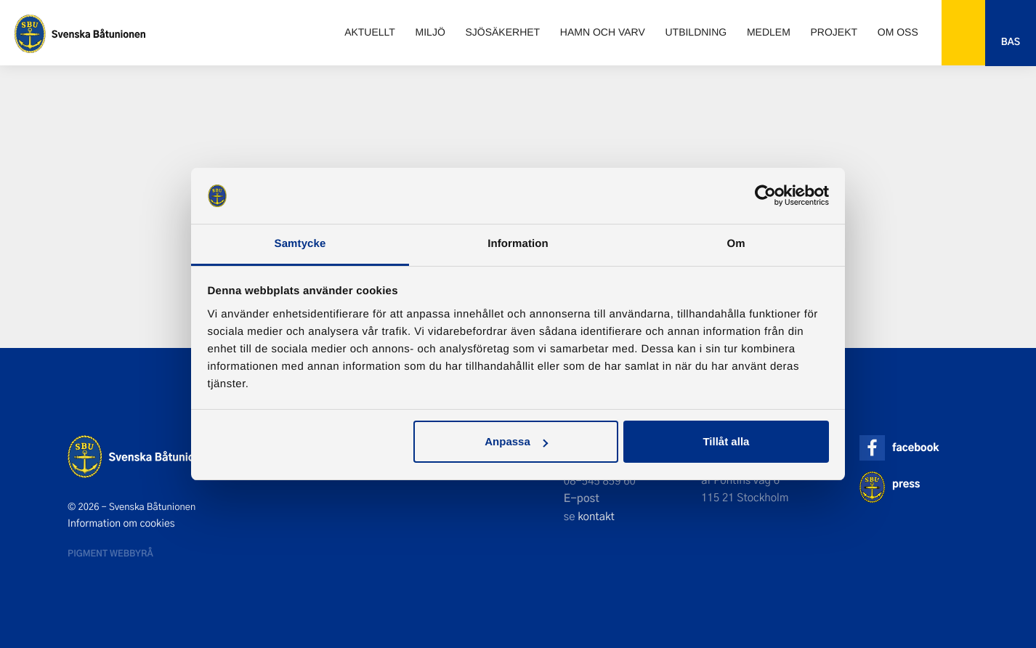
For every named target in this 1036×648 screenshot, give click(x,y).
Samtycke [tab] (300, 244)
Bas (1010, 42)
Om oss (898, 32)
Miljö (430, 32)
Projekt (834, 32)
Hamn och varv (602, 32)
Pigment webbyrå (110, 553)
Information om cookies (121, 523)
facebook (915, 447)
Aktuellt (369, 32)
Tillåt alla (726, 441)
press (906, 483)
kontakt (596, 516)
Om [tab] (736, 244)
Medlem (768, 32)
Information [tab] (518, 244)
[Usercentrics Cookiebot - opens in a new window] (765, 195)
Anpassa (516, 441)
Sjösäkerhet (502, 32)
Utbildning (696, 32)
